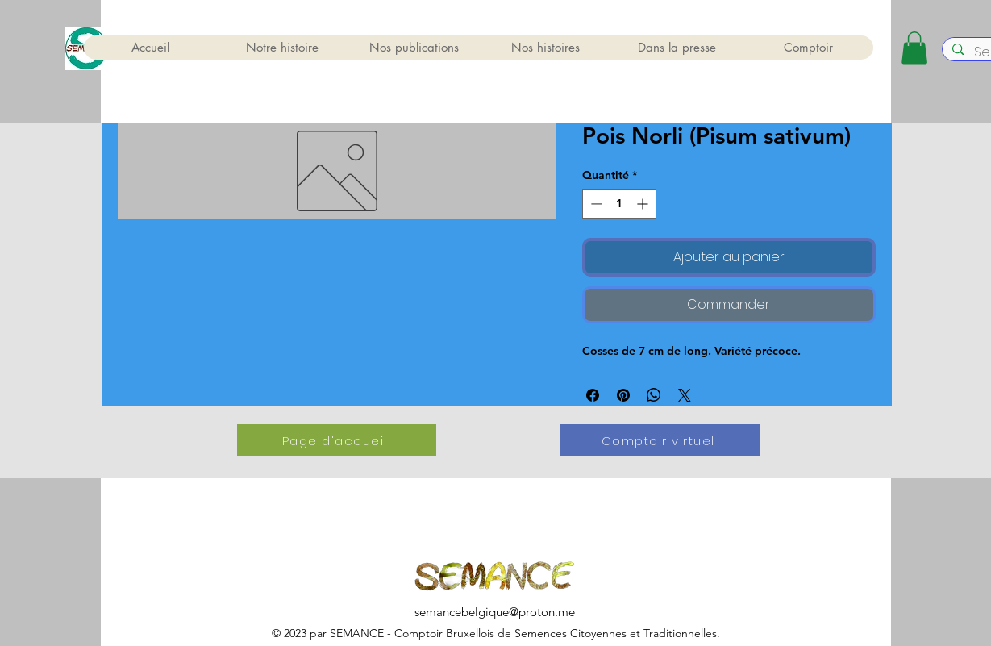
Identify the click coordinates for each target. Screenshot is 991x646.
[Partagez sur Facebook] (592, 395)
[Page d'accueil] (336, 440)
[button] (914, 48)
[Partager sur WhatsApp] (654, 395)
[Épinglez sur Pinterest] (623, 395)
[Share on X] (684, 395)
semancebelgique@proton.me (494, 611)
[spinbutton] (619, 204)
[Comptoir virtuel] (660, 440)
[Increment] (644, 204)
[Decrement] (595, 204)
